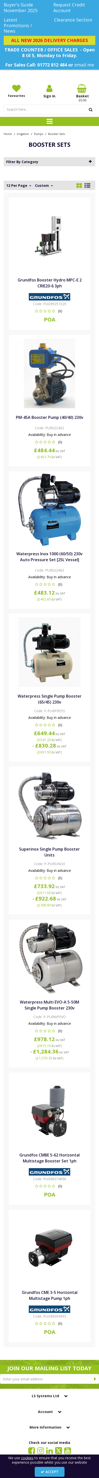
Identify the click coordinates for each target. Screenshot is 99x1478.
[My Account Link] (49, 91)
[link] (31, 1450)
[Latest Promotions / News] (25, 25)
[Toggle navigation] (49, 121)
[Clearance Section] (74, 20)
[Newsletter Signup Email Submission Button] (95, 1379)
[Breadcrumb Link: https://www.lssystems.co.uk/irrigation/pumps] (38, 133)
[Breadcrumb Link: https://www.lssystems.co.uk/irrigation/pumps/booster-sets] (56, 133)
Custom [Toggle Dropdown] (42, 185)
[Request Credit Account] (74, 7)
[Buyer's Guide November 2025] (25, 7)
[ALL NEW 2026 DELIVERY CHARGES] (49, 40)
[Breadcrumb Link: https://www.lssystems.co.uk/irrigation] (23, 133)
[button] (49, 311)
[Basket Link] (82, 93)
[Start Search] (90, 109)
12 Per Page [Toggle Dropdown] (17, 185)
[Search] (45, 109)
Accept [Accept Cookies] (50, 1471)
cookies (27, 1458)
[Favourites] (16, 91)
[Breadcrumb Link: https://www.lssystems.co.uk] (8, 133)
